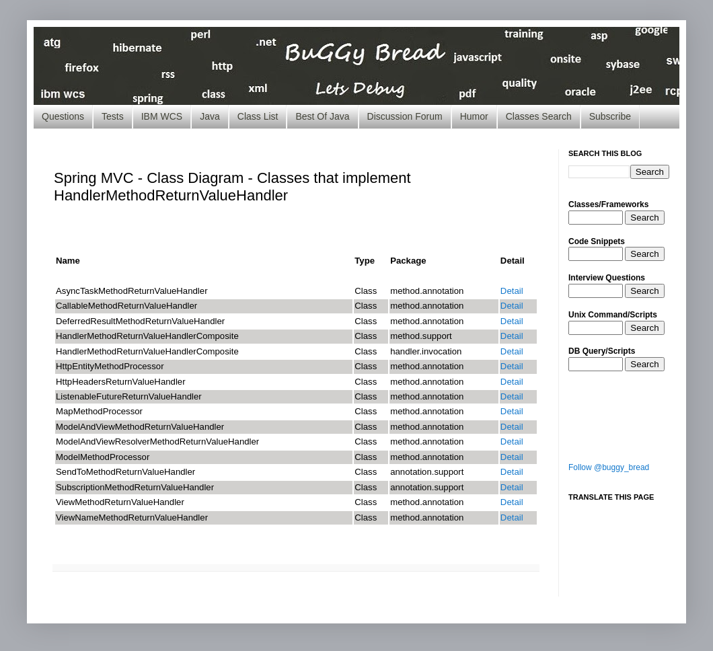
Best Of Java (322, 116)
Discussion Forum (405, 116)
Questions (63, 116)
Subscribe (610, 116)
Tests (113, 116)
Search (644, 218)
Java (210, 116)
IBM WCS (161, 116)
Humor (474, 116)
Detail (511, 291)
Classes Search (539, 116)
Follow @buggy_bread (608, 467)
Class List (257, 116)
